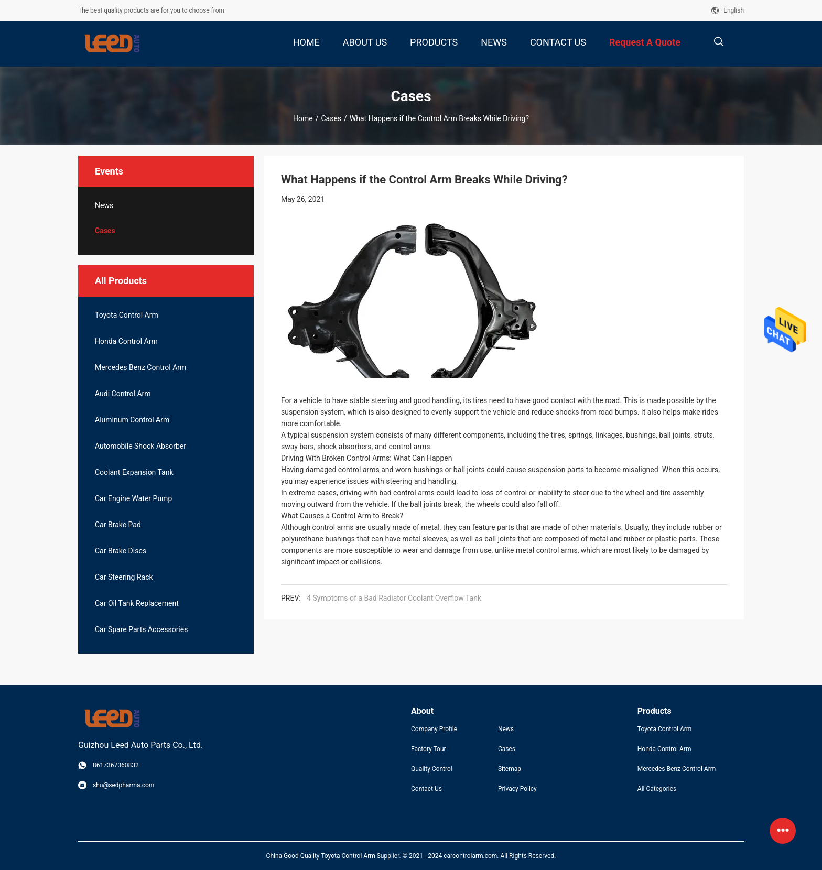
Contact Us (426, 788)
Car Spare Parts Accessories (141, 629)
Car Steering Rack (124, 577)
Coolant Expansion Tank (134, 472)
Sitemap (509, 769)
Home (303, 118)
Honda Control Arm (126, 341)
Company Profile (434, 729)
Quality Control (431, 769)
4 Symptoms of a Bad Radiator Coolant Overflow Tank (394, 598)
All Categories (656, 788)
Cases (331, 118)
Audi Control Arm (123, 393)
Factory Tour (428, 749)
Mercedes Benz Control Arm (140, 367)
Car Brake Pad (118, 524)
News (104, 205)
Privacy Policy (517, 788)
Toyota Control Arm (126, 315)
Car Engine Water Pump (133, 498)
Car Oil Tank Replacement (137, 603)
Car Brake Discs (120, 551)
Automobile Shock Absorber (140, 446)
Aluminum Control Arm (132, 420)
